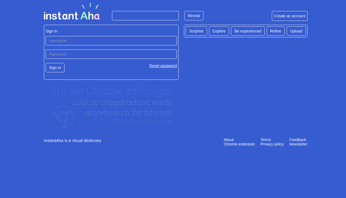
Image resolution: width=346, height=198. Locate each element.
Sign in (55, 67)
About (229, 140)
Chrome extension (239, 144)
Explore (219, 31)
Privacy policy (272, 144)
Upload (296, 31)
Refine (275, 31)
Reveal (194, 15)
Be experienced (248, 31)
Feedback (297, 140)
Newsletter (298, 144)
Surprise (196, 31)
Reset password (163, 66)
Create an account (289, 16)
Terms (265, 140)
